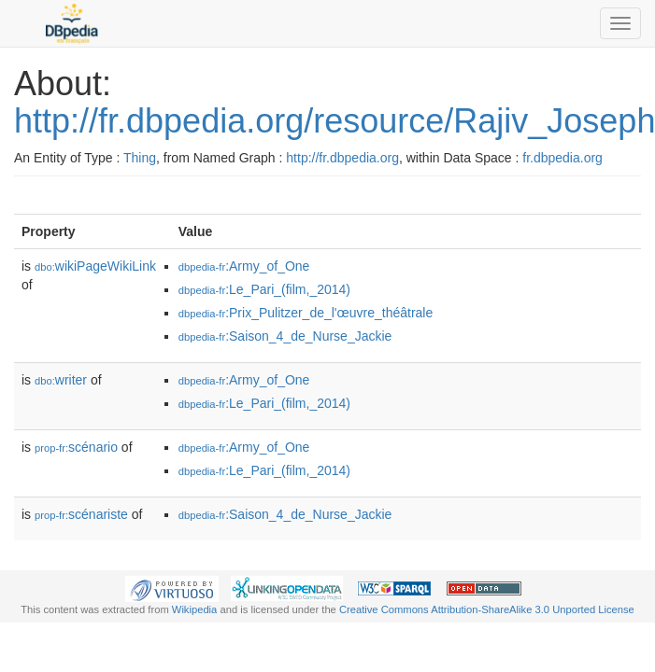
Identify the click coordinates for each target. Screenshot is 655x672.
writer (61, 379)
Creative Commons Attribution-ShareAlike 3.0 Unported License (486, 609)
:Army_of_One (244, 266)
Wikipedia (195, 609)
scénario (76, 447)
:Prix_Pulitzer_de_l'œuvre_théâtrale (306, 312)
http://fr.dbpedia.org (342, 157)
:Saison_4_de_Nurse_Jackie (285, 336)
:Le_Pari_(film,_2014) (264, 289)
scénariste (81, 514)
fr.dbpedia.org (562, 157)
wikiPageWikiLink (95, 266)
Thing (139, 157)
